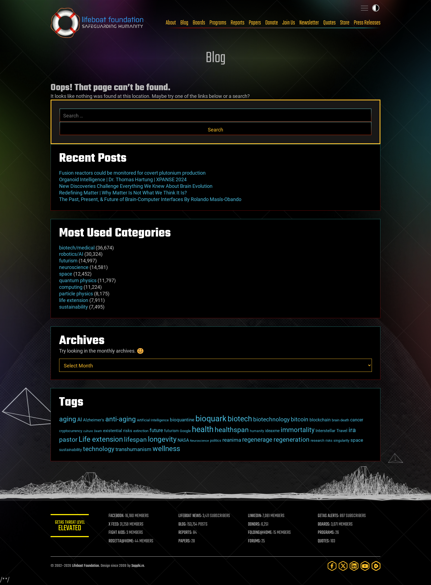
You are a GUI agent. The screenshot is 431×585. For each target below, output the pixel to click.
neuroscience (74, 267)
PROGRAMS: (326, 532)
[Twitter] (343, 566)
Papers (255, 23)
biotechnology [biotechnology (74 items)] (271, 419)
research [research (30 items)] (317, 440)
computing (70, 287)
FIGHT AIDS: (117, 532)
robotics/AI (71, 254)
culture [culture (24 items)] (88, 431)
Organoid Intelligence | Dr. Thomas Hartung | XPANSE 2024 (123, 179)
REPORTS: (185, 532)
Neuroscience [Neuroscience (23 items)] (199, 441)
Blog (184, 23)
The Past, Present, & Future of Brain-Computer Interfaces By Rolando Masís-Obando (150, 199)
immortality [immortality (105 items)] (297, 430)
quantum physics (77, 280)
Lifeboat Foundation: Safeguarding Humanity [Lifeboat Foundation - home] (97, 23)
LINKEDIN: (255, 516)
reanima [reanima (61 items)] (231, 440)
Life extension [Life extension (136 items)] (101, 439)
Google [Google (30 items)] (185, 431)
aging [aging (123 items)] (67, 419)
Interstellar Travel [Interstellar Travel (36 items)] (331, 430)
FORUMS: (254, 541)
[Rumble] (376, 566)
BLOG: (182, 524)
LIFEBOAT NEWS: (190, 516)
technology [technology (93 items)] (98, 449)
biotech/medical (77, 248)
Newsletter (309, 23)
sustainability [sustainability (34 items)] (70, 449)
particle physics (76, 293)
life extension (73, 300)
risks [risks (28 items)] (328, 441)
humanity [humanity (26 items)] (257, 431)
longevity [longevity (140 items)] (162, 439)
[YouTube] (365, 566)
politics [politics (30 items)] (215, 440)
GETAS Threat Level (70, 526)
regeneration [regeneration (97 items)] (291, 439)
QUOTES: (324, 541)
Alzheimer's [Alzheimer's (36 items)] (93, 420)
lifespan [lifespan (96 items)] (135, 439)
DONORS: (254, 524)
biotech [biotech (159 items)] (240, 418)
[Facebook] (332, 566)
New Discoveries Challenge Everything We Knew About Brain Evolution (135, 186)
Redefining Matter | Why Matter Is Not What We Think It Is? (123, 193)
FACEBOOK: (117, 516)
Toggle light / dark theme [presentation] (375, 8)
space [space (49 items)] (356, 440)
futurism (68, 260)
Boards (199, 23)
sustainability (73, 307)
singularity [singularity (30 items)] (341, 440)
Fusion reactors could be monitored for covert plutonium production (132, 173)
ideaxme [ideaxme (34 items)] (272, 431)
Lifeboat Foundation (85, 566)
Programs (217, 23)
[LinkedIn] (354, 566)
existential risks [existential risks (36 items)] (117, 430)
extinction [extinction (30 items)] (140, 431)
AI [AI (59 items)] (79, 419)
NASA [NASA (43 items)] (183, 440)
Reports (237, 23)
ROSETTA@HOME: (121, 541)
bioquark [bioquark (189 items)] (210, 418)
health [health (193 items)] (203, 429)
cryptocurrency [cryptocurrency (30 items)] (70, 431)
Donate (271, 23)
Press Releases (367, 23)
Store (344, 23)
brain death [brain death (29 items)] (340, 420)
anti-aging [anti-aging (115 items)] (120, 419)
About (171, 23)
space (65, 274)
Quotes (329, 23)
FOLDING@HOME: (260, 532)
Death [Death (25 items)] (98, 431)
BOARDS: (324, 524)
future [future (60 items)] (156, 430)
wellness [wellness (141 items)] (166, 448)
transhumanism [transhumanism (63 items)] (133, 449)
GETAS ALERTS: (328, 516)
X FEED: (114, 524)
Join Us (288, 23)
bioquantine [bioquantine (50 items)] (182, 419)
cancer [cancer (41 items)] (356, 420)
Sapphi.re (137, 566)
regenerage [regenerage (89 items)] (257, 439)
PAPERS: (184, 541)
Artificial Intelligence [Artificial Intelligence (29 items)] (153, 420)
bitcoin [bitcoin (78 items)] (299, 419)
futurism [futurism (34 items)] (171, 431)
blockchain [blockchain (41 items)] (320, 420)
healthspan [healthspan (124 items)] (232, 429)
